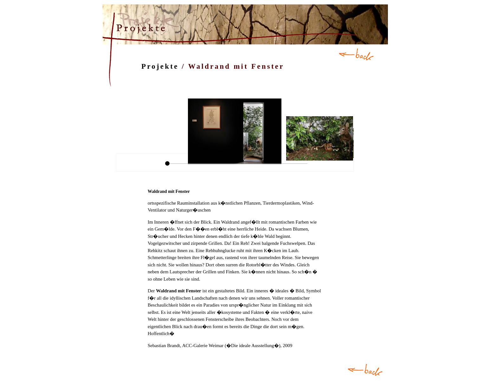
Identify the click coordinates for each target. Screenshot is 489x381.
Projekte (160, 66)
